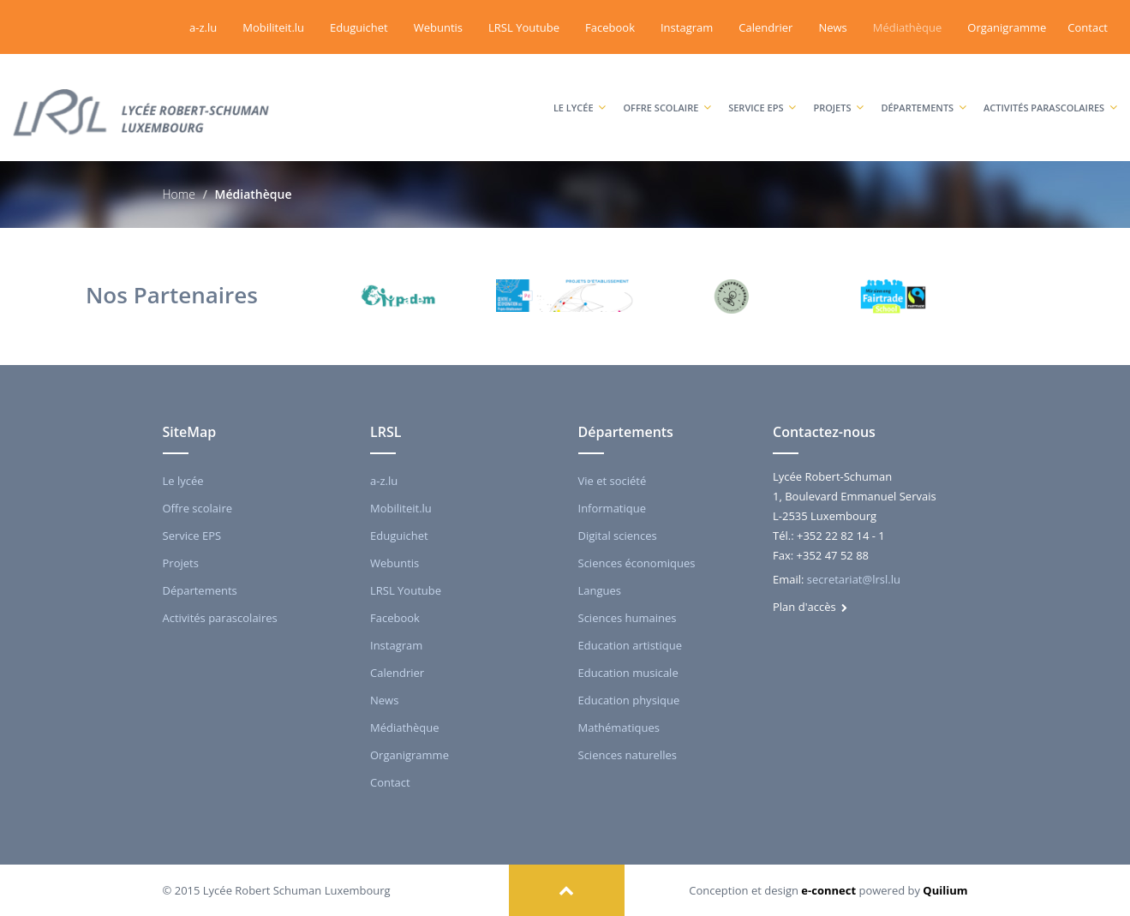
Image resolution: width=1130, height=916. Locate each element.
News (832, 27)
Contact (1087, 27)
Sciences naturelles (627, 755)
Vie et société (612, 480)
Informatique (612, 508)
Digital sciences (617, 535)
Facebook (610, 27)
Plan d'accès (810, 606)
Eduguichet (359, 27)
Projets (838, 90)
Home (179, 194)
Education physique (629, 700)
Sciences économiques (637, 563)
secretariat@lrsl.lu (853, 579)
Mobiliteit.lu (273, 27)
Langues (600, 590)
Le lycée (580, 90)
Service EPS (762, 90)
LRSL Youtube (523, 27)
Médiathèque (907, 27)
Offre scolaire (667, 90)
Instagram (687, 27)
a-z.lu (203, 27)
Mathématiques (619, 727)
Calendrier (765, 27)
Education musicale (628, 672)
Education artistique (630, 645)
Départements (923, 90)
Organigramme (1006, 27)
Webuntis (438, 27)
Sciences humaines (627, 618)
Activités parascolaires (1050, 90)
